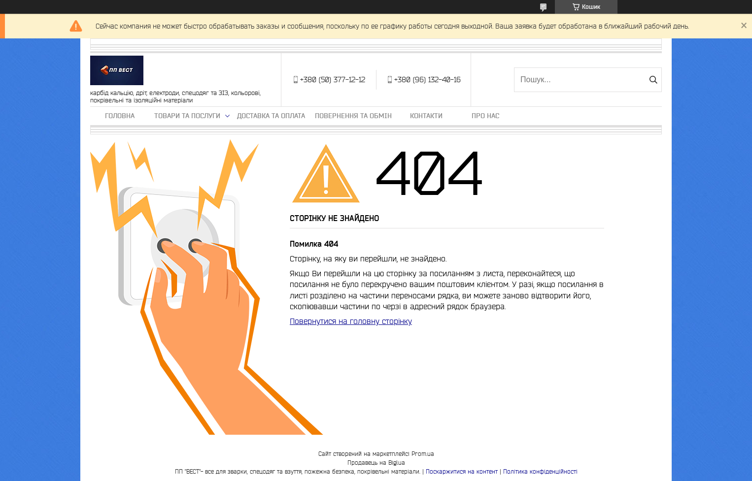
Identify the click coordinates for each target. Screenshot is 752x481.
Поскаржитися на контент (462, 471)
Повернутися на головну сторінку (351, 321)
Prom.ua (422, 453)
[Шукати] (653, 79)
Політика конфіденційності (540, 471)
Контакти (426, 116)
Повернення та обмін (353, 116)
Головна (120, 116)
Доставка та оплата (271, 116)
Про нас (485, 116)
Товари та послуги (187, 116)
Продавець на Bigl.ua (376, 462)
